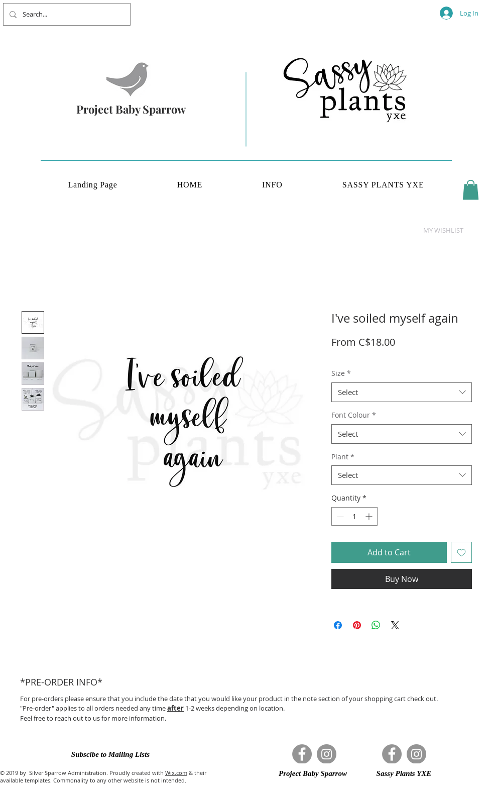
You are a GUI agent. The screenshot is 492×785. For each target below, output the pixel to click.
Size (341, 373)
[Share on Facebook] (338, 625)
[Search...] (66, 14)
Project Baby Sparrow (131, 109)
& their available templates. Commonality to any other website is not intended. (103, 776)
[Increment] (369, 516)
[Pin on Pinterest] (357, 625)
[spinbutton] (354, 516)
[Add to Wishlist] (461, 552)
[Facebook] (302, 754)
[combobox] (401, 392)
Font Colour (353, 415)
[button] (470, 190)
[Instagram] (326, 754)
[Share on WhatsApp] (376, 625)
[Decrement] (339, 516)
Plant (342, 456)
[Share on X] (395, 625)
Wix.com (176, 772)
